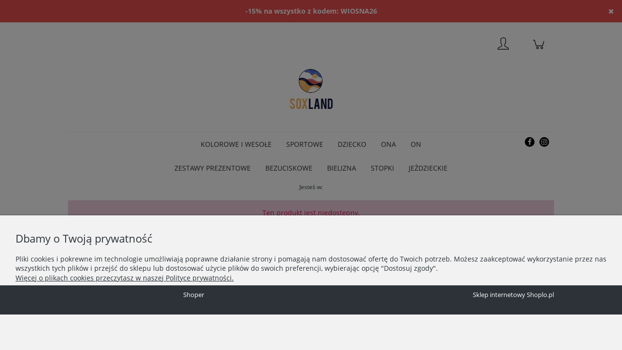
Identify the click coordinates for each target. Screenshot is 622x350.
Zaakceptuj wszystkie (184, 297)
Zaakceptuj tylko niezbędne (56, 297)
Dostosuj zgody (124, 297)
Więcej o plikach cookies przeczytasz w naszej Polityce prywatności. (125, 277)
